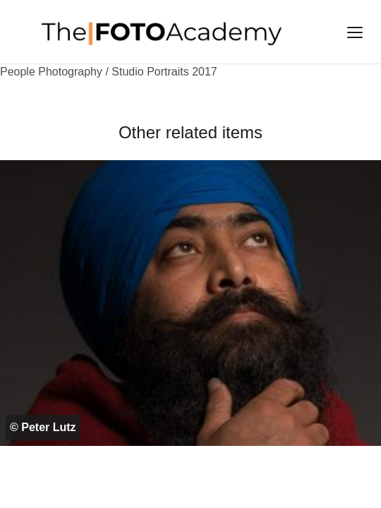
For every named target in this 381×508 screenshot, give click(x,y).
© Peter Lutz (43, 427)
